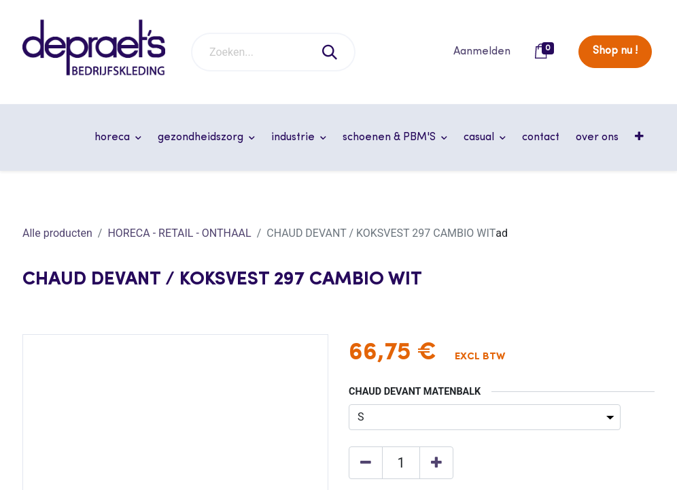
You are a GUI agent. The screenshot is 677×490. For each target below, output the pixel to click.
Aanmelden (481, 51)
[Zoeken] (330, 52)
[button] (641, 137)
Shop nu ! (615, 51)
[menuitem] (541, 137)
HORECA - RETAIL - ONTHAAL (179, 233)
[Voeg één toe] (436, 462)
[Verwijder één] (366, 462)
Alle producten (57, 233)
